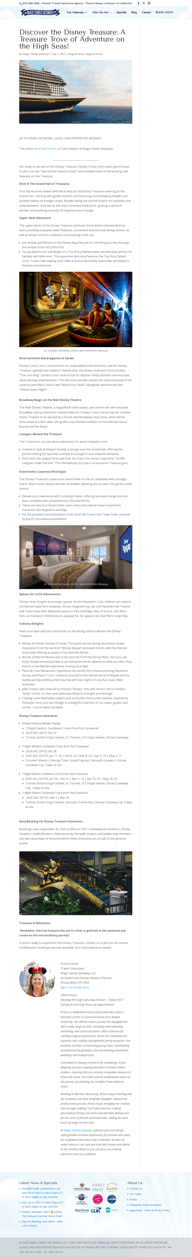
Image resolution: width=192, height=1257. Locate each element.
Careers (146, 12)
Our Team (135, 1194)
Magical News (76, 54)
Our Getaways (75, 12)
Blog (134, 12)
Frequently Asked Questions (145, 1205)
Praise (133, 1199)
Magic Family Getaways (36, 54)
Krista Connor (47, 149)
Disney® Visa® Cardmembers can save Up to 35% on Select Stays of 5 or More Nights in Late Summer (42, 1193)
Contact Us (136, 1188)
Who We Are (100, 12)
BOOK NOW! (164, 12)
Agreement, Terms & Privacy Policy (150, 1210)
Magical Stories (94, 54)
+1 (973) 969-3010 (77, 987)
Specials (121, 12)
